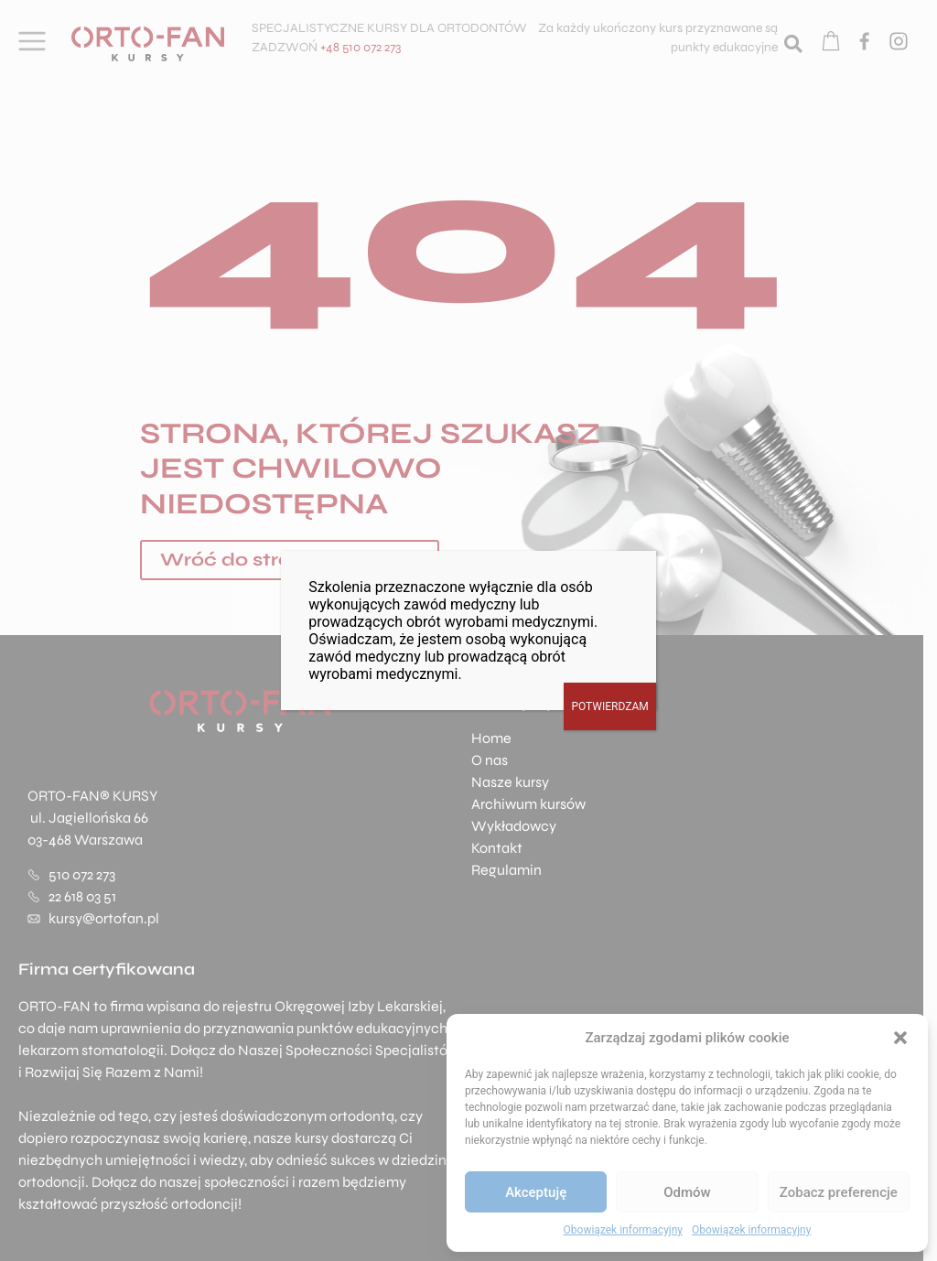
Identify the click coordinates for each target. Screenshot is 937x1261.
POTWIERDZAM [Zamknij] (609, 706)
